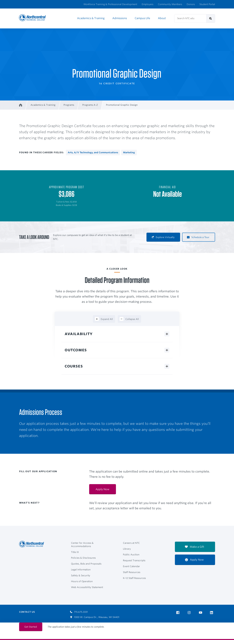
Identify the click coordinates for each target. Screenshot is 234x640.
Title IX (75, 552)
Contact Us (27, 612)
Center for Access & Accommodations (82, 545)
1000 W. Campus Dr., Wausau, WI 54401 (95, 617)
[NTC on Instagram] (189, 612)
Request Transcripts (134, 560)
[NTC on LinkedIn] (212, 613)
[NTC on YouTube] (201, 612)
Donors (191, 4)
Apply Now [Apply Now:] (102, 489)
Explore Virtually (163, 237)
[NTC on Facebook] (178, 612)
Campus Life (142, 18)
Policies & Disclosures (83, 558)
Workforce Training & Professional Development (110, 4)
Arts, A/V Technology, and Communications (93, 152)
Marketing (129, 152)
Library (127, 549)
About (162, 18)
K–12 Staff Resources (134, 578)
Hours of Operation (82, 581)
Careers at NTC (131, 543)
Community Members (170, 4)
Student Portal (207, 4)
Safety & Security (80, 575)
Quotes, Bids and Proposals (86, 563)
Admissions (119, 18)
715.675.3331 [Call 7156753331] (79, 612)
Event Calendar (131, 566)
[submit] (210, 18)
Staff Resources (131, 572)
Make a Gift (194, 546)
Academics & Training (91, 18)
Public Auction (131, 554)
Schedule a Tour (198, 237)
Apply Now (194, 559)
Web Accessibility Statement (87, 587)
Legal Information (81, 569)
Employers (147, 4)
